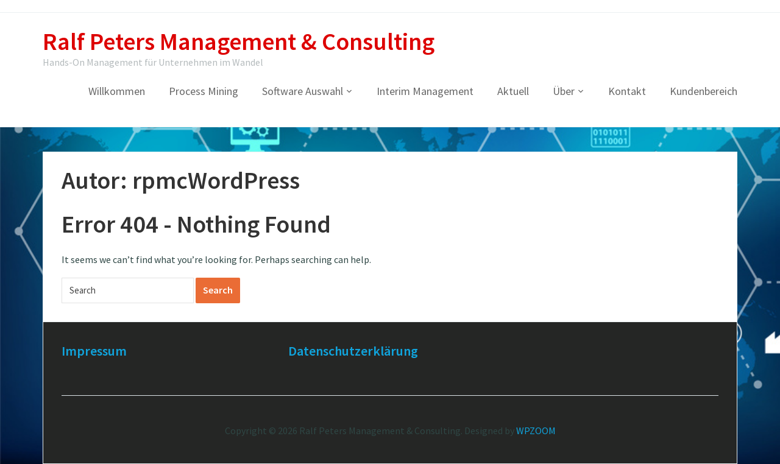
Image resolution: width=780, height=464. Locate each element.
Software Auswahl (302, 91)
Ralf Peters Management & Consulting (238, 41)
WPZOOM (536, 430)
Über (564, 91)
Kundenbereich (703, 91)
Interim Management (425, 91)
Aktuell (513, 91)
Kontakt (627, 91)
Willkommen (116, 91)
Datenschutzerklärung (353, 350)
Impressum (94, 350)
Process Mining (203, 91)
